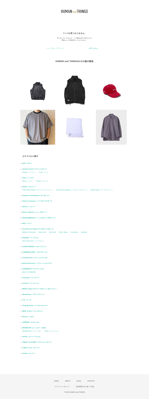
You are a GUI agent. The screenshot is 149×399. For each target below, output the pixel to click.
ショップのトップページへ (56, 48)
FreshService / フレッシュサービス (35, 258)
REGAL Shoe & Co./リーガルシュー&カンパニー (39, 289)
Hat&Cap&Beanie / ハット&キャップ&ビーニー (39, 218)
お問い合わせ (93, 48)
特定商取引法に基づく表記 (85, 386)
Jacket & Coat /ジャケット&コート (34, 169)
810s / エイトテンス (52, 331)
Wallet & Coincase (29, 232)
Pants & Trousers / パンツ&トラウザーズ (37, 201)
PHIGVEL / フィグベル (30, 238)
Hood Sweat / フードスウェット (102, 190)
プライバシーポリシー (62, 386)
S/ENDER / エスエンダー (31, 322)
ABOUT (67, 381)
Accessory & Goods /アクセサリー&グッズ (37, 229)
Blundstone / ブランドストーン (33, 294)
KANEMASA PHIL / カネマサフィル (34, 252)
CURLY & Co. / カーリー (31, 348)
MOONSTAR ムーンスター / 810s (34, 328)
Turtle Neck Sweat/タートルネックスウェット (72, 190)
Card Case (42, 232)
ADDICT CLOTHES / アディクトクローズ (36, 342)
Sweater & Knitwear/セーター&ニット (36, 195)
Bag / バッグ (26, 223)
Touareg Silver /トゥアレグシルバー (35, 305)
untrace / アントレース (30, 283)
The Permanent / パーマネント (33, 241)
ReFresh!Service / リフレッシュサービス (37, 263)
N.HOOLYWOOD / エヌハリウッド (34, 246)
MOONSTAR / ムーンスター (32, 331)
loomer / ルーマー (28, 353)
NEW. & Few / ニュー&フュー (32, 311)
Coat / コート (43, 172)
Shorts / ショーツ (28, 206)
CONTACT (91, 381)
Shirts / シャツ (27, 181)
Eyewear (84, 232)
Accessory (74, 232)
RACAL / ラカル (28, 317)
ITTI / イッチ (26, 300)
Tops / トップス (28, 178)
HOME (56, 381)
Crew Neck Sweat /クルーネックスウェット (37, 190)
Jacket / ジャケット (29, 172)
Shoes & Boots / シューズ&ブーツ (34, 212)
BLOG (79, 381)
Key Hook (52, 232)
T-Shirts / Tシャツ (42, 181)
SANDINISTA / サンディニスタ (33, 269)
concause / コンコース (30, 277)
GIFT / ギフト (27, 163)
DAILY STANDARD (29, 272)
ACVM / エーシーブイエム (31, 336)
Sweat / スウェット (29, 186)
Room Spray (63, 232)
